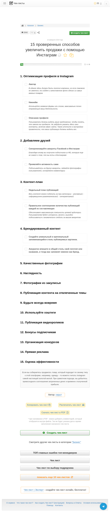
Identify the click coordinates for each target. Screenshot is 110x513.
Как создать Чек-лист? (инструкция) (49, 503)
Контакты (59, 505)
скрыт (59, 395)
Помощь (50, 505)
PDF (33, 33)
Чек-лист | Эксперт (34, 490)
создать (79, 33)
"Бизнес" (76, 442)
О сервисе (10, 503)
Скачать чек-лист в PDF (55, 412)
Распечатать (71, 405)
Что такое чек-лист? (25, 503)
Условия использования (93, 503)
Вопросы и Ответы (73, 503)
